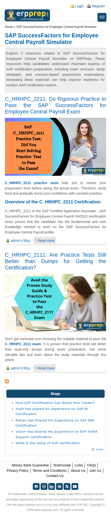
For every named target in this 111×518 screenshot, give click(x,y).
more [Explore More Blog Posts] (99, 449)
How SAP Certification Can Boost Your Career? (55, 403)
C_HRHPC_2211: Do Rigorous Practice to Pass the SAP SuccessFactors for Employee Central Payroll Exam (55, 105)
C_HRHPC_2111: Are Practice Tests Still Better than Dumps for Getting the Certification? (55, 261)
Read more (46, 240)
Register (98, 6)
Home (9, 27)
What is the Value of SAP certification (48, 443)
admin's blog (20, 240)
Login (79, 6)
